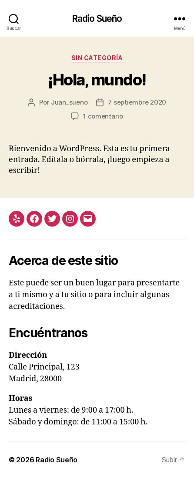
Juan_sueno (69, 102)
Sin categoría (97, 57)
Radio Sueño (97, 18)
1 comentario (103, 116)
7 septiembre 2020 (137, 102)
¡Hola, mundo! (97, 79)
